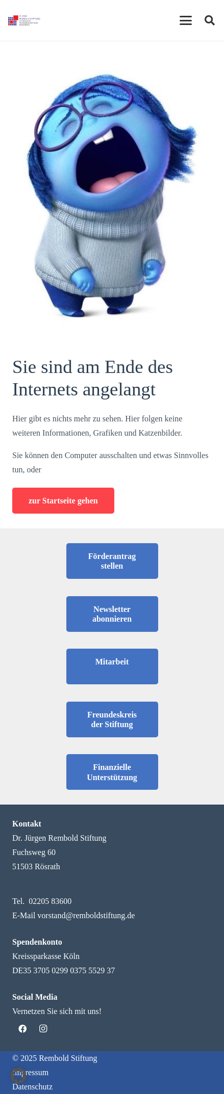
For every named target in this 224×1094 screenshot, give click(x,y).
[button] (18, 1075)
